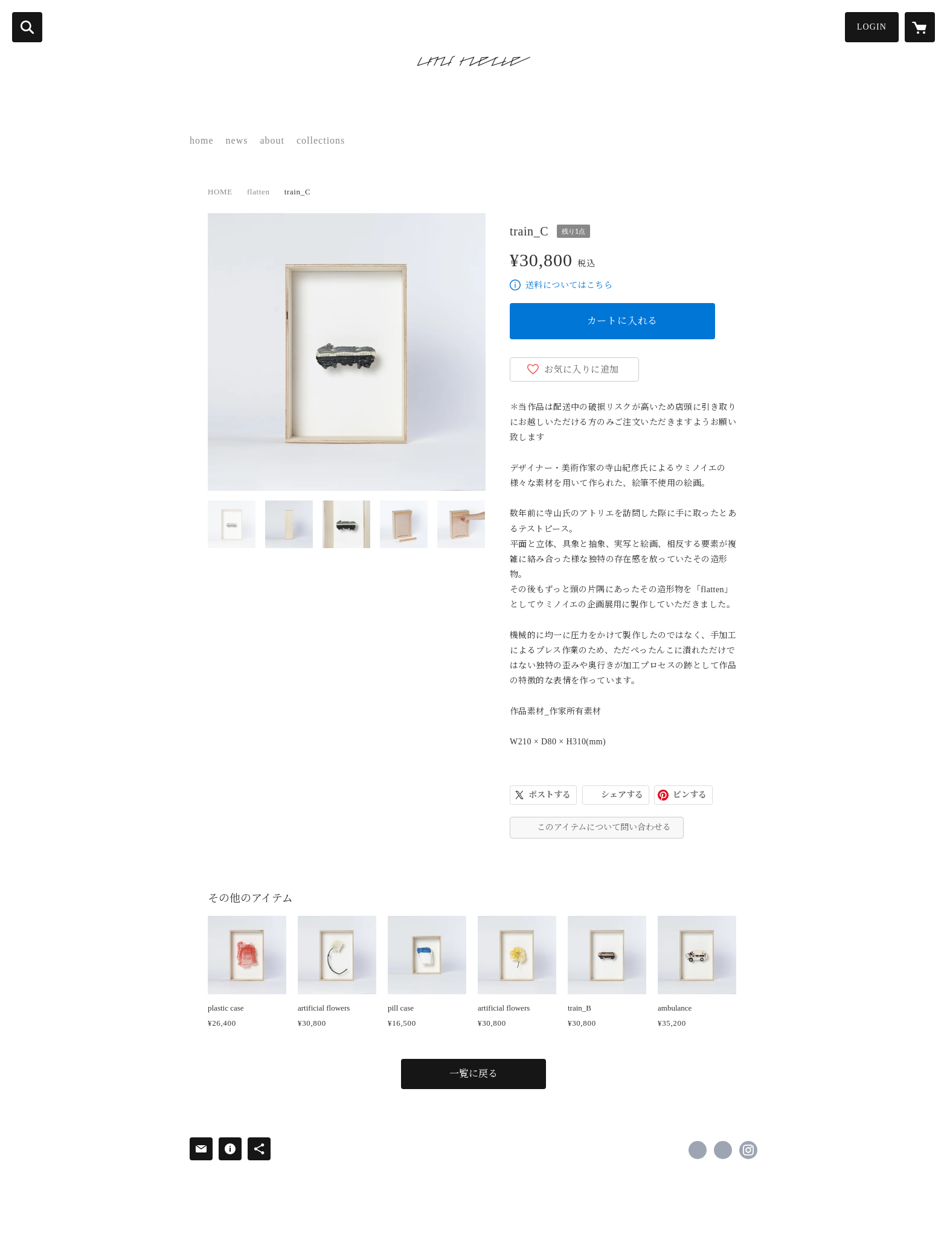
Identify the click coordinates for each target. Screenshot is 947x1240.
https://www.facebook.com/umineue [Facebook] (698, 1150)
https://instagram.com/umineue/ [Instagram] (748, 1150)
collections (321, 140)
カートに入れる (622, 321)
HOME (220, 191)
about (272, 140)
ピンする (690, 794)
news (237, 140)
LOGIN (872, 26)
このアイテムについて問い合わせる (604, 827)
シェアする (622, 794)
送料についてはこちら (568, 285)
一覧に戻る (473, 1074)
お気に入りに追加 (581, 369)
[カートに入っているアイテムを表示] (920, 27)
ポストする (549, 794)
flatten (258, 191)
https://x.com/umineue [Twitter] (723, 1150)
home (202, 140)
